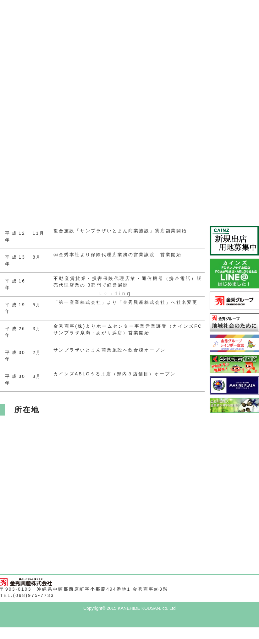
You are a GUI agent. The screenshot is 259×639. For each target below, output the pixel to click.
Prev (8, 30)
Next (251, 30)
